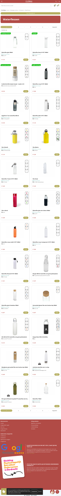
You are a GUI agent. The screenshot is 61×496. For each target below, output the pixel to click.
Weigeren (40, 491)
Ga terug (3, 10)
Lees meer (29, 472)
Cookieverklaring (34, 427)
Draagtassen (3, 441)
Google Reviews (4, 428)
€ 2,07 (3, 312)
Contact (2, 423)
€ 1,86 (34, 91)
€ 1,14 (34, 123)
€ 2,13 (3, 343)
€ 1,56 (34, 217)
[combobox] (25, 6)
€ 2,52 (34, 374)
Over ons (2, 427)
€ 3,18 (3, 123)
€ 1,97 (34, 281)
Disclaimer (33, 428)
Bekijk (25, 59)
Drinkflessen (3, 435)
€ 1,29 (34, 154)
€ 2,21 (34, 59)
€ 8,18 (3, 91)
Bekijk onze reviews (30, 453)
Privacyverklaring (34, 425)
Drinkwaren (21, 10)
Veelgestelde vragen (5, 425)
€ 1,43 (34, 186)
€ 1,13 (3, 59)
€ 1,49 (3, 217)
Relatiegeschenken (14, 10)
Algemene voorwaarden (36, 423)
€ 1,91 (3, 281)
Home (8, 10)
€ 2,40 (3, 374)
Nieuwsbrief (3, 430)
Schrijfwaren (3, 437)
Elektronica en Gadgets (5, 439)
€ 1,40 (3, 186)
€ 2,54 (34, 406)
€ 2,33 (34, 343)
